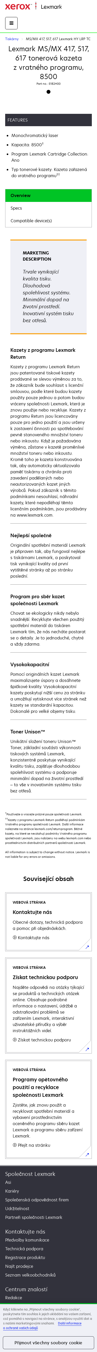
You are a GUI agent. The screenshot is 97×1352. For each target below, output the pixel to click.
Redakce (13, 1297)
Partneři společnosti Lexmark (33, 1217)
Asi (8, 1182)
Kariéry (12, 1191)
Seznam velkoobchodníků (30, 1275)
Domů (67, 7)
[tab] (48, 195)
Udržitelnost (17, 1208)
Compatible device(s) (31, 221)
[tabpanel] (48, 519)
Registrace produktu (25, 1257)
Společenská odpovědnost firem (37, 1200)
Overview (21, 195)
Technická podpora (24, 1249)
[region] (48, 1327)
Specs (16, 208)
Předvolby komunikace (27, 1240)
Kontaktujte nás (25, 1231)
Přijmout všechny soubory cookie (48, 1343)
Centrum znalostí (26, 1289)
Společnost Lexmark (30, 1173)
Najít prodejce (19, 1266)
